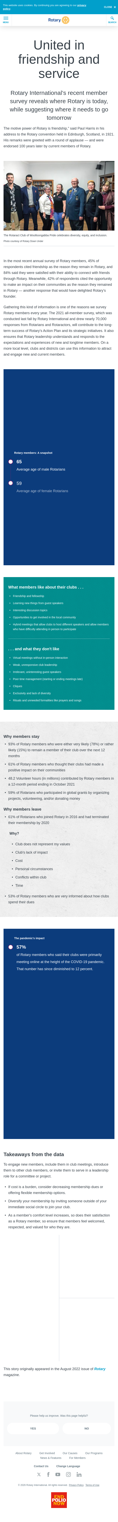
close (108, 7)
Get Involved (47, 1453)
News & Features (50, 1457)
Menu (6, 20)
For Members (77, 1457)
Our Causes (70, 1453)
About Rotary (24, 1453)
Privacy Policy (76, 1485)
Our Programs (94, 1453)
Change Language (68, 1466)
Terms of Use (92, 1485)
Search (112, 19)
